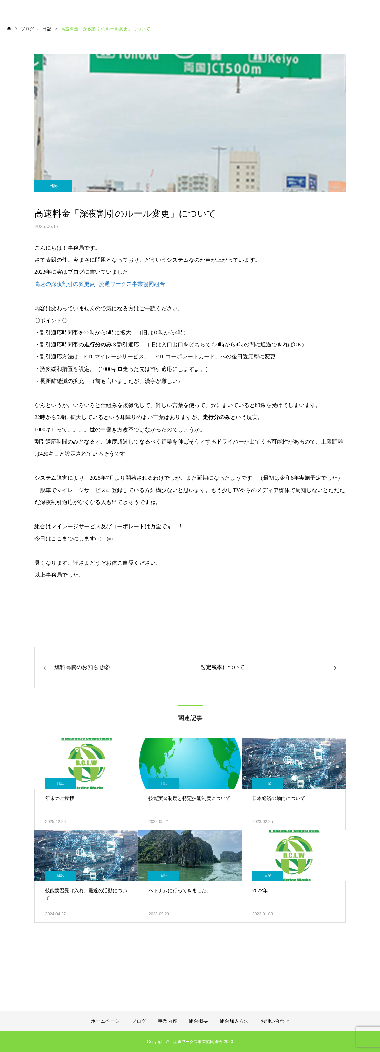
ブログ (139, 1021)
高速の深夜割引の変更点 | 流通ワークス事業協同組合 (99, 284)
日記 (53, 185)
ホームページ (105, 1021)
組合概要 (198, 1021)
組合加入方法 (234, 1021)
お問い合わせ (274, 1021)
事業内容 (167, 1021)
